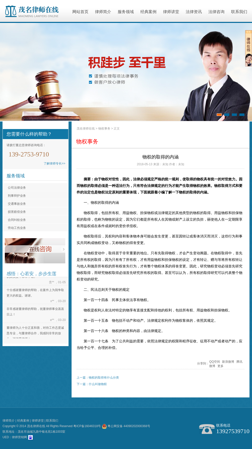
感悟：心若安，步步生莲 (31, 273)
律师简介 (103, 12)
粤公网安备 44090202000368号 (126, 426)
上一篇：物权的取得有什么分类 (98, 377)
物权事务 (104, 128)
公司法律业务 (17, 187)
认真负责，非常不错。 (22, 277)
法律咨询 (216, 12)
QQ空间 (214, 361)
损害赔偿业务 (17, 212)
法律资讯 (194, 12)
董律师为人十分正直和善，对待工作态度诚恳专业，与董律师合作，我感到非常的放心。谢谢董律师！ (35, 333)
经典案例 (148, 12)
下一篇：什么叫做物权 (92, 384)
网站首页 (80, 12)
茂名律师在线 (86, 128)
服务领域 (126, 12)
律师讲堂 (171, 12)
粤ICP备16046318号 (87, 426)
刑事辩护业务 (17, 195)
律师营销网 (19, 437)
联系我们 (239, 12)
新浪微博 (228, 361)
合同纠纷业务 (17, 220)
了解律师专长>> (54, 163)
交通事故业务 (17, 204)
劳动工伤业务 (17, 228)
